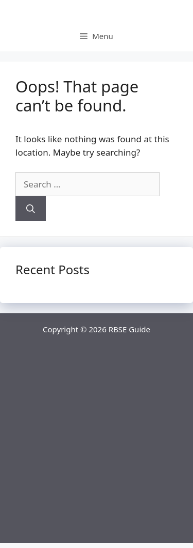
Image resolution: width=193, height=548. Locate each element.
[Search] (30, 208)
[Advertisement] (96, 446)
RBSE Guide (129, 329)
